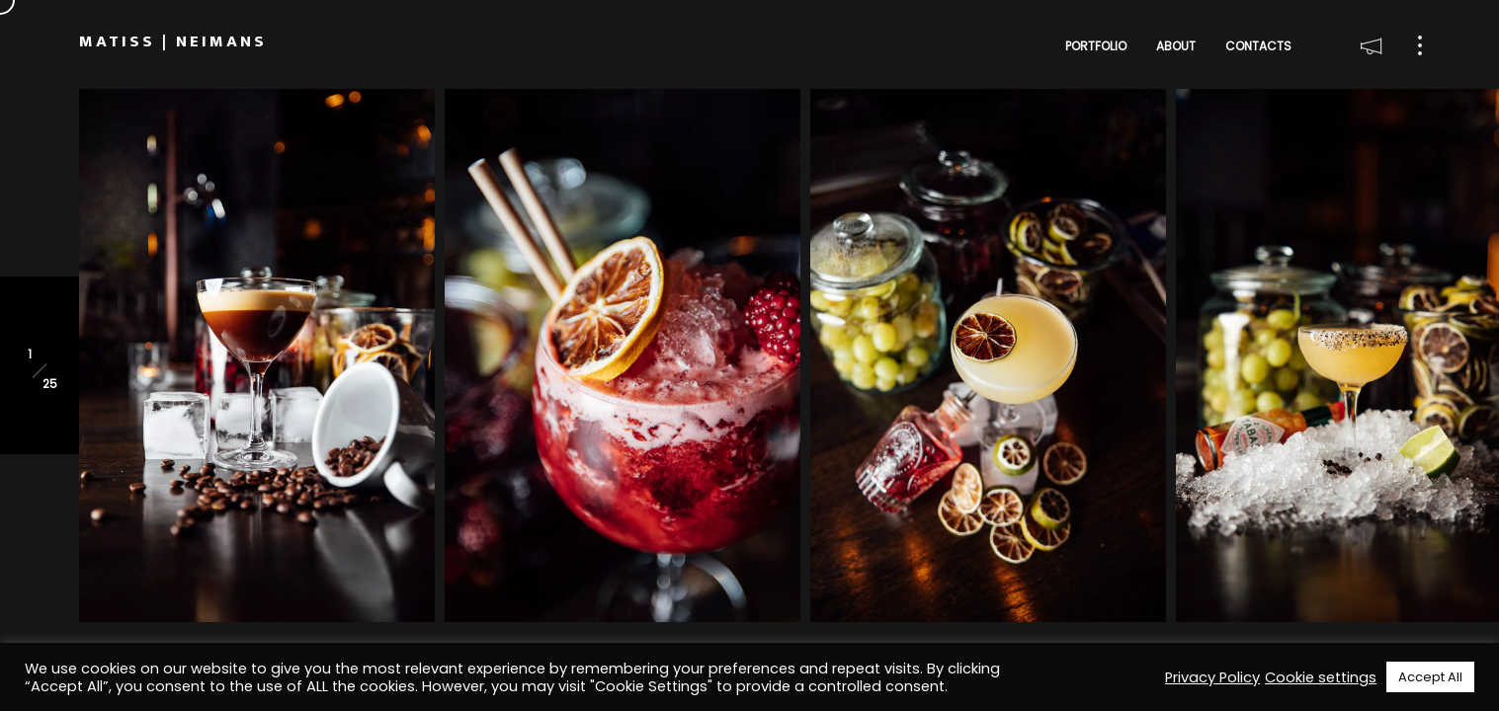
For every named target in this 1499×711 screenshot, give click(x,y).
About (1176, 46)
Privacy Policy (1212, 677)
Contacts (1258, 46)
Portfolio (1095, 46)
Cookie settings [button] (1320, 677)
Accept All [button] (1430, 677)
